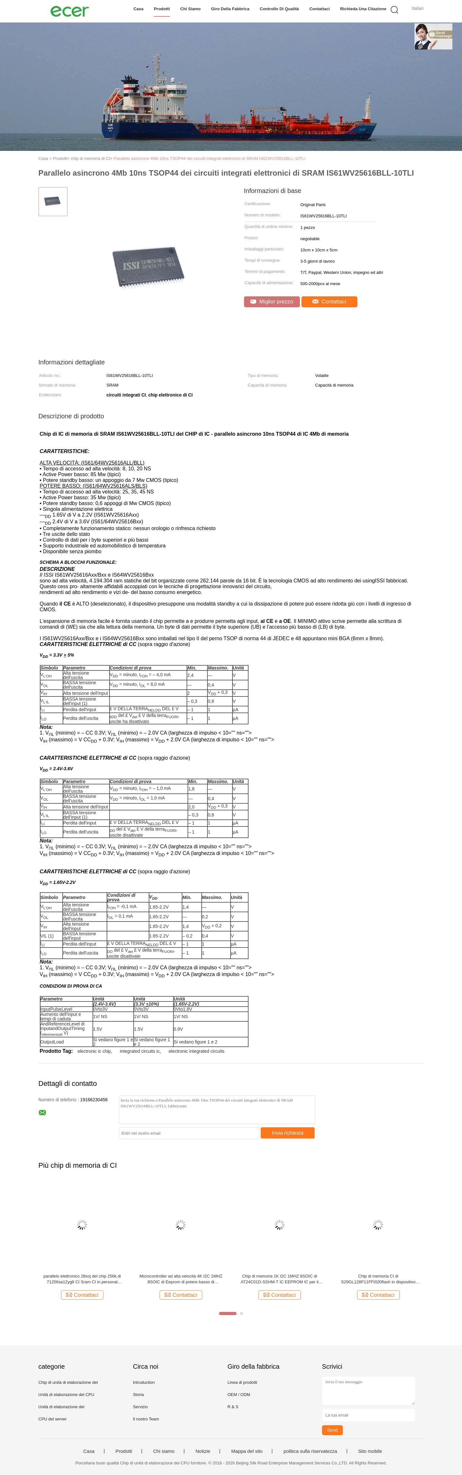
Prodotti (162, 8)
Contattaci (319, 8)
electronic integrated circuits (197, 1051)
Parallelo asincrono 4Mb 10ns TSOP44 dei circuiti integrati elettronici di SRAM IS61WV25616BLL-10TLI (210, 158)
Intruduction (144, 1382)
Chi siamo (190, 8)
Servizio (140, 1406)
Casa (139, 8)
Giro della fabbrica (230, 8)
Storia (138, 1394)
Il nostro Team (146, 1419)
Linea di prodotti (242, 1382)
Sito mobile (370, 1451)
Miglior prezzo (271, 302)
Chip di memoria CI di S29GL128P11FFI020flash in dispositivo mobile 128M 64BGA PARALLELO (378, 1279)
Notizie (203, 1451)
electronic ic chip (94, 1051)
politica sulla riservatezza (310, 1451)
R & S (232, 1406)
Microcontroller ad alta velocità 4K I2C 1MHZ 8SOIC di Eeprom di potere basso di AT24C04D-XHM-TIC (180, 1279)
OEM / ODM (238, 1394)
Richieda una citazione (363, 8)
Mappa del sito (247, 1451)
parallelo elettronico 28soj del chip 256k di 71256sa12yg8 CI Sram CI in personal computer (82, 1279)
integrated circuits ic (140, 1051)
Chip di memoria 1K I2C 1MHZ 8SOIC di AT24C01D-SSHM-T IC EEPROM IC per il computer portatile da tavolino (279, 1279)
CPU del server (53, 1419)
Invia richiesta (287, 1133)
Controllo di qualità (279, 8)
